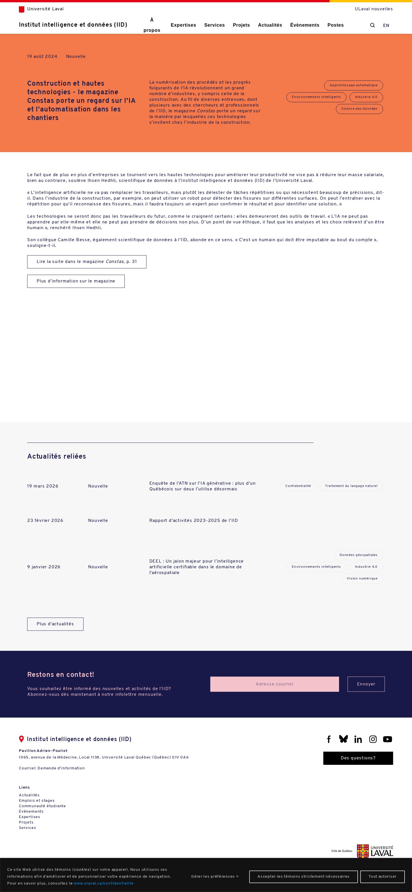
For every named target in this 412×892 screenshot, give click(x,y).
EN (386, 25)
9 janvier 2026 (44, 567)
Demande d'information (61, 768)
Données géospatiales (359, 555)
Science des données (359, 109)
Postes (336, 25)
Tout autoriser (383, 877)
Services (214, 25)
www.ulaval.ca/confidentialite (104, 883)
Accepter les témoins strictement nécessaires (304, 877)
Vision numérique (362, 578)
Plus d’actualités (55, 624)
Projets (241, 25)
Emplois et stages (37, 801)
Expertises (183, 25)
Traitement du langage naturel (351, 486)
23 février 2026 (45, 520)
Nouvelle (76, 56)
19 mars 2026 (43, 486)
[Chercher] (372, 25)
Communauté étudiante (42, 806)
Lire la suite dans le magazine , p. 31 (87, 262)
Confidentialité (298, 486)
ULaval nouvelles (374, 9)
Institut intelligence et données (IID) (73, 25)
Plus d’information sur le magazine (76, 281)
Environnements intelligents (316, 97)
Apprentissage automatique (354, 85)
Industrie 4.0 (366, 97)
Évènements (304, 25)
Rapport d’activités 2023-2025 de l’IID (193, 520)
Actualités (270, 25)
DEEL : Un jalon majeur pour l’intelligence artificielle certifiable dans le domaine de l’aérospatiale (196, 567)
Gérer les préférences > (215, 877)
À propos (152, 25)
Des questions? (358, 758)
